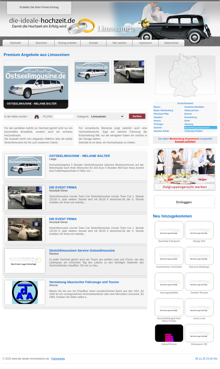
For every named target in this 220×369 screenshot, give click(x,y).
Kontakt (93, 42)
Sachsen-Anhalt (161, 131)
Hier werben (120, 42)
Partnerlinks (58, 358)
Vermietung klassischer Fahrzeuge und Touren (84, 282)
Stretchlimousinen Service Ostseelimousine (82, 250)
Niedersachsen (192, 110)
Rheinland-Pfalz (161, 114)
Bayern (157, 107)
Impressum (145, 42)
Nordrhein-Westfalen (194, 107)
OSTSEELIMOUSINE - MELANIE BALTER (79, 156)
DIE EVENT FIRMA (63, 187)
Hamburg (189, 124)
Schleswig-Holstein (194, 131)
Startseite (15, 42)
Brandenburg (191, 117)
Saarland (158, 117)
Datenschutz (171, 42)
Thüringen (158, 124)
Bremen (188, 114)
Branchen (41, 42)
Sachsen (158, 127)
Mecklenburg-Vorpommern (197, 127)
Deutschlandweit (185, 103)
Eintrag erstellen (67, 42)
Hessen (157, 121)
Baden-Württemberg (163, 110)
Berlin (187, 121)
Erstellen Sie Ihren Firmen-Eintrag (39, 7)
